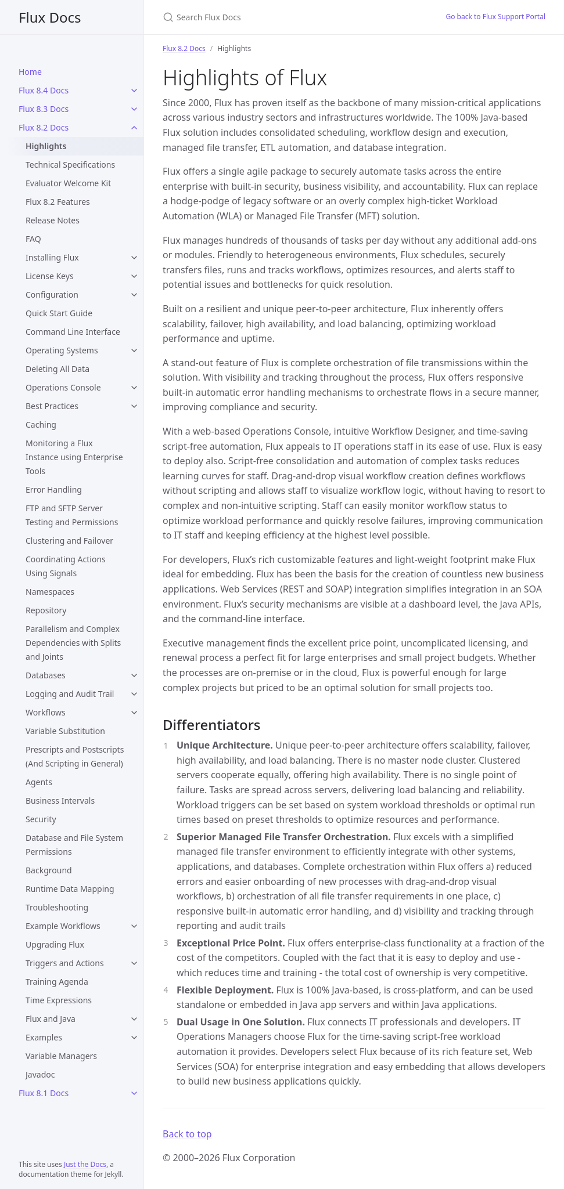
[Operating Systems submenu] (134, 350)
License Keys (50, 275)
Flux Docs (50, 17)
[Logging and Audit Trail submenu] (134, 694)
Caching (41, 424)
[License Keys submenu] (134, 276)
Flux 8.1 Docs (44, 1092)
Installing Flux (52, 257)
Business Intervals (60, 800)
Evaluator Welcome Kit (68, 183)
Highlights (46, 145)
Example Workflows (63, 925)
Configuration (52, 294)
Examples (44, 1037)
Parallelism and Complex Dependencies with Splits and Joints (73, 642)
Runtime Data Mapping (70, 888)
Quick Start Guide (59, 313)
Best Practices (52, 405)
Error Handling (54, 489)
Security (41, 819)
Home (30, 71)
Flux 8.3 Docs (44, 108)
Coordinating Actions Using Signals (66, 566)
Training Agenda (57, 981)
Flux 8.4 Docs (44, 90)
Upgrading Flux (55, 944)
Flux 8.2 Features (58, 201)
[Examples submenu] (134, 1037)
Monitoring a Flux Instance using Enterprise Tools (74, 457)
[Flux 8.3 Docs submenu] (134, 109)
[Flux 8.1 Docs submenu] (134, 1093)
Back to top (187, 1133)
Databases (46, 675)
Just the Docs (85, 1164)
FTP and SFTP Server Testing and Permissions (72, 515)
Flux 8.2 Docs (44, 127)
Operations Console (63, 387)
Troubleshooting (57, 907)
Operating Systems (62, 350)
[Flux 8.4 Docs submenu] (134, 90)
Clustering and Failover (69, 540)
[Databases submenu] (134, 675)
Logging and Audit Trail (70, 693)
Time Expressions (59, 1000)
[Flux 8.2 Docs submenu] (134, 127)
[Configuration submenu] (134, 294)
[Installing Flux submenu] (134, 257)
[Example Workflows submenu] (134, 926)
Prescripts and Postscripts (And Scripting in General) (75, 756)
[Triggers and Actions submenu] (134, 963)
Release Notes (53, 220)
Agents (39, 781)
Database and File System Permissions (74, 844)
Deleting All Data (57, 368)
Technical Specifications (70, 164)
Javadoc (40, 1074)
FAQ (33, 238)
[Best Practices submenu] (134, 406)
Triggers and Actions (65, 962)
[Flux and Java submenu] (134, 1019)
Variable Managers (61, 1055)
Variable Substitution (65, 730)
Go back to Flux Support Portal (495, 16)
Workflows (46, 712)
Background (49, 870)
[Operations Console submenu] (134, 387)
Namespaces (50, 591)
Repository (46, 610)
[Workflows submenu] (134, 712)
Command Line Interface (73, 331)
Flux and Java (51, 1018)
